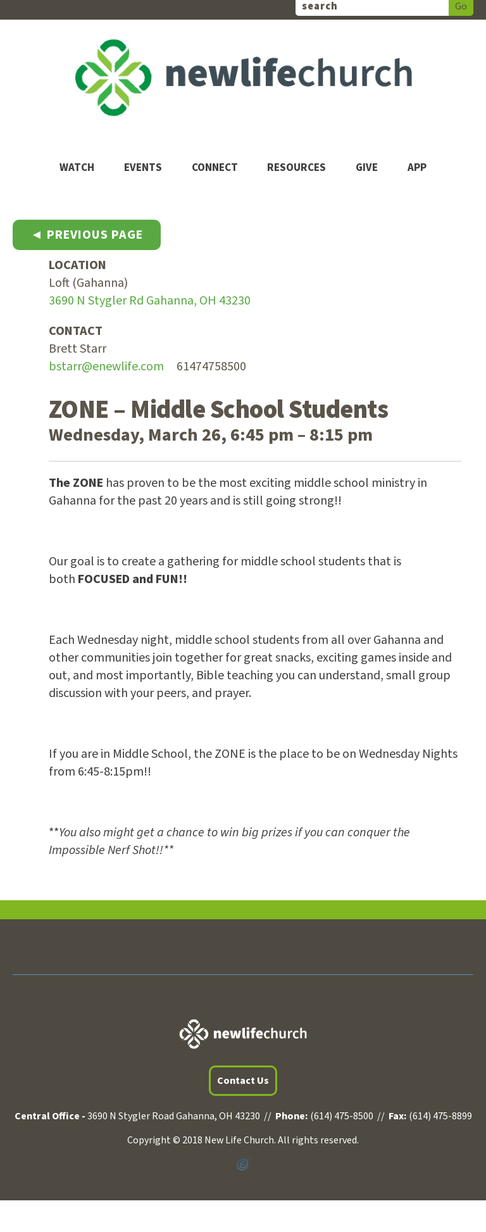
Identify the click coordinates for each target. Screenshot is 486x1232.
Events (143, 168)
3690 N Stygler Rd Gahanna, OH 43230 (150, 301)
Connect (215, 168)
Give (367, 168)
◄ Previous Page (86, 235)
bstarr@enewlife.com (106, 366)
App (417, 168)
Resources (296, 168)
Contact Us (243, 1081)
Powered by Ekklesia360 (243, 1165)
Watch (76, 168)
